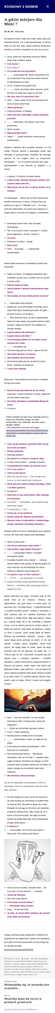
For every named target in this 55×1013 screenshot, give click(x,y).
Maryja (28, 969)
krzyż (22, 969)
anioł (36, 958)
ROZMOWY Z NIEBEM (21, 6)
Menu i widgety (48, 9)
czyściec (16, 964)
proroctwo (39, 972)
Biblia (30, 961)
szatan (25, 974)
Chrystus (8, 964)
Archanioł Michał (20, 961)
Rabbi (47, 972)
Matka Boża (37, 969)
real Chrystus (9, 974)
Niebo (45, 969)
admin (26, 958)
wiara (31, 974)
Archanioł (8, 961)
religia (19, 974)
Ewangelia (41, 964)
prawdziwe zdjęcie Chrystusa (22, 972)
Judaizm (29, 966)
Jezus (23, 966)
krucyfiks (15, 969)
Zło (35, 974)
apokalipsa (43, 958)
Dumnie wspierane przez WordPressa (20, 1009)
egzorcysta (31, 964)
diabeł (23, 964)
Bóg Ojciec (42, 961)
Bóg (35, 961)
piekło (6, 972)
